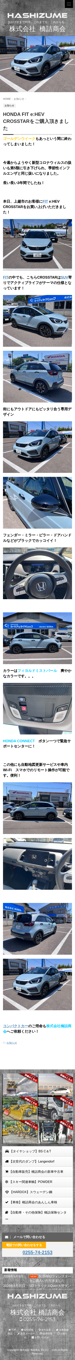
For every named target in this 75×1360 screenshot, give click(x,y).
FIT (45, 201)
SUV (64, 277)
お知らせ (12, 1042)
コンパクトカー (15, 1026)
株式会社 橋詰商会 (37, 1312)
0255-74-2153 (37, 1252)
